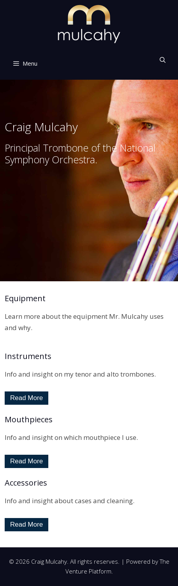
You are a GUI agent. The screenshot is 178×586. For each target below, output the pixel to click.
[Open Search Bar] (162, 60)
